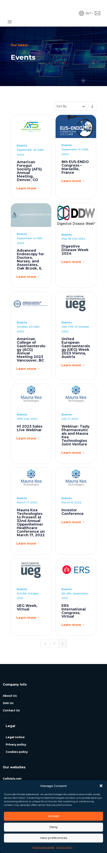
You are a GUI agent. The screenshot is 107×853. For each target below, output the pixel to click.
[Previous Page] (45, 630)
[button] (101, 786)
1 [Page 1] (54, 630)
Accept (53, 816)
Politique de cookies (43, 847)
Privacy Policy (64, 847)
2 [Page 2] (62, 630)
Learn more (26, 175)
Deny (53, 827)
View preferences (53, 838)
